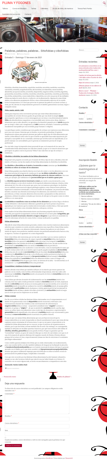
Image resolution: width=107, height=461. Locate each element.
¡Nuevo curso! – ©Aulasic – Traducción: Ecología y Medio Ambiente (89, 93)
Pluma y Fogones (24, 54)
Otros (81, 210)
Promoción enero (9, 377)
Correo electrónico (12, 423)
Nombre (8, 416)
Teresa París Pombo (85, 8)
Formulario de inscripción (11, 14)
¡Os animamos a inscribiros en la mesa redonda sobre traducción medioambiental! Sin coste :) (90, 68)
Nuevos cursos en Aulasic (90, 199)
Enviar (82, 145)
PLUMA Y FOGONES (16, 3)
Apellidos (89, 119)
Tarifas (33, 8)
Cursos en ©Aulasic (19, 8)
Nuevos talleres (86, 196)
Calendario (44, 8)
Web (6, 430)
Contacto (28, 14)
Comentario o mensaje (87, 130)
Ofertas (83, 201)
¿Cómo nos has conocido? (89, 234)
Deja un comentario (13, 368)
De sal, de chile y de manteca (63, 8)
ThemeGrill (69, 458)
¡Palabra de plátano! (64, 377)
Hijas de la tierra (84, 83)
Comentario (9, 394)
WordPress (49, 458)
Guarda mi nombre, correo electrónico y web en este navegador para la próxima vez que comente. (35, 441)
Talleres (5, 8)
